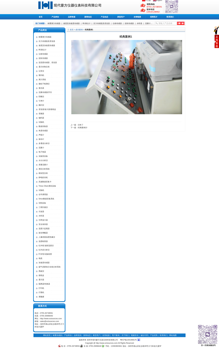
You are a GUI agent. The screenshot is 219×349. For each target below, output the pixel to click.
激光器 (41, 88)
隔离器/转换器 (44, 284)
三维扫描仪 (43, 207)
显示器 (41, 280)
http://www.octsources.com (51, 319)
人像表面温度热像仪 (47, 237)
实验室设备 (43, 156)
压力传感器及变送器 (101, 23)
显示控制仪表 (44, 67)
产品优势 (153, 335)
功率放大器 (43, 220)
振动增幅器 (43, 233)
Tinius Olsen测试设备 (47, 186)
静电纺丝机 (43, 177)
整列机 (41, 75)
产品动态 (104, 17)
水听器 (139, 23)
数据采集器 (43, 126)
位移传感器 (117, 23)
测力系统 (42, 79)
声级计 (41, 135)
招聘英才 (153, 17)
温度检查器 (43, 241)
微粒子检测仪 (44, 84)
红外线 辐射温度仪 (46, 246)
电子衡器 (42, 152)
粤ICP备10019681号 (128, 340)
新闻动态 (88, 17)
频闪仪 (41, 105)
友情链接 (137, 17)
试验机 (41, 122)
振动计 (41, 139)
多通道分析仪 (44, 143)
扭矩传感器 (129, 23)
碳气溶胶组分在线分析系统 (50, 267)
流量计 (148, 23)
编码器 (41, 118)
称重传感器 (73, 7)
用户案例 (115, 335)
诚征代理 (144, 335)
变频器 (41, 114)
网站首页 (46, 335)
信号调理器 (43, 194)
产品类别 (55, 17)
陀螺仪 (41, 96)
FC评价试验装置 (45, 254)
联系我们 (170, 17)
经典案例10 (82, 128)
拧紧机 (41, 292)
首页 (40, 17)
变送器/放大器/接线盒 (47, 109)
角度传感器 (43, 131)
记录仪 (41, 71)
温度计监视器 (44, 228)
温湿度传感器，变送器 (48, 62)
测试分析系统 (44, 169)
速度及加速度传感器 (71, 23)
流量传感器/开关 (45, 92)
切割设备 (42, 203)
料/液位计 (86, 23)
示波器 (41, 211)
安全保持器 (43, 224)
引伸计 (41, 101)
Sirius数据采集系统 (46, 199)
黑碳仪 (41, 271)
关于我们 (125, 335)
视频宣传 (134, 335)
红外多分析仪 (44, 250)
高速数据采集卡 (45, 182)
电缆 (40, 258)
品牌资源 (71, 17)
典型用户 (121, 17)
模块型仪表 (43, 173)
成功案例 (79, 30)
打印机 (41, 288)
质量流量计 (43, 165)
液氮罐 (41, 297)
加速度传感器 (44, 263)
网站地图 (173, 335)
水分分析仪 (43, 160)
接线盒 (41, 275)
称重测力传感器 (54, 23)
